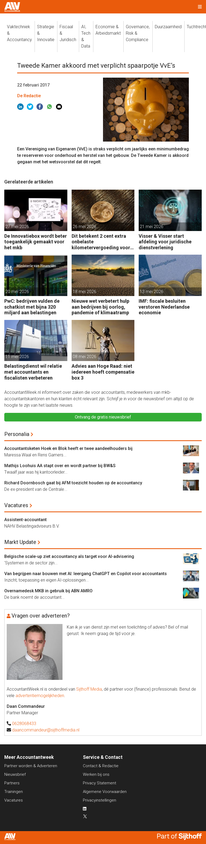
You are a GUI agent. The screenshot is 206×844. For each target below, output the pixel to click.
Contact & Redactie (101, 765)
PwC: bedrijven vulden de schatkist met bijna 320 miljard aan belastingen (32, 306)
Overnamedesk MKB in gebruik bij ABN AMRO (48, 590)
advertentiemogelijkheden (40, 695)
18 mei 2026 (84, 291)
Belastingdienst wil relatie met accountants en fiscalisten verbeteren (33, 371)
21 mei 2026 (151, 226)
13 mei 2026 (151, 291)
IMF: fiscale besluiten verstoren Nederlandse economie (164, 306)
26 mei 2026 (84, 226)
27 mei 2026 (17, 226)
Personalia (16, 434)
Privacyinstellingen (99, 800)
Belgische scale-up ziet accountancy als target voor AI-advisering (69, 556)
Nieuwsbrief (15, 774)
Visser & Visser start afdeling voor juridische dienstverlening (165, 241)
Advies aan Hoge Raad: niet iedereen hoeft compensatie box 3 (103, 371)
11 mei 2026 (17, 356)
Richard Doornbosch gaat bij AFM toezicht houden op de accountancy (73, 482)
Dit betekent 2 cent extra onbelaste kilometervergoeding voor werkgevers (101, 242)
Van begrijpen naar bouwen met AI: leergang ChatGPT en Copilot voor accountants (85, 573)
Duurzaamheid (168, 26)
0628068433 (24, 723)
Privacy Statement (99, 783)
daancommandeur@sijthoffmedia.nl (45, 730)
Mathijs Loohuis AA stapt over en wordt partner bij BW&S (60, 465)
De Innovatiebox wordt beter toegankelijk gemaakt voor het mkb (35, 241)
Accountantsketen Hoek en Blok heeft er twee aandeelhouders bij (68, 448)
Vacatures (16, 505)
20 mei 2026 (17, 291)
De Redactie (29, 95)
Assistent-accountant (25, 519)
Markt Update (20, 542)
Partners (12, 783)
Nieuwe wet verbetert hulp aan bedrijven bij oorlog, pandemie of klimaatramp (100, 306)
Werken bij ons (96, 774)
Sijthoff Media (89, 689)
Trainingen (13, 791)
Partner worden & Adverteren (30, 765)
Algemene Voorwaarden (105, 791)
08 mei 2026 (84, 356)
